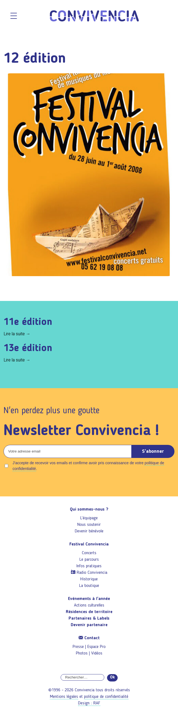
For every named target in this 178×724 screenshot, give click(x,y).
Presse (78, 647)
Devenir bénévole (89, 531)
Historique (89, 579)
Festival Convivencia (89, 544)
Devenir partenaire (89, 625)
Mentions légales (64, 697)
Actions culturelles (89, 605)
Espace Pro (96, 647)
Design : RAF (89, 703)
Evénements (89, 599)
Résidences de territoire (89, 612)
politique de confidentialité (106, 697)
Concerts (89, 553)
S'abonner (153, 451)
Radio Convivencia (92, 573)
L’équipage (89, 518)
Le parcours (89, 559)
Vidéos (96, 653)
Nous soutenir (89, 525)
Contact (89, 638)
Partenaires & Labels (89, 618)
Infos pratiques (89, 566)
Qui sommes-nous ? (89, 509)
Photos (82, 653)
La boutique (89, 586)
